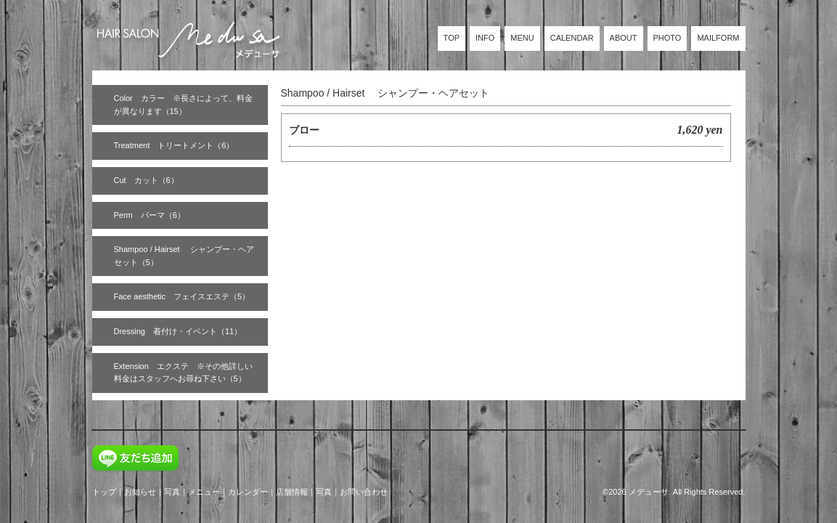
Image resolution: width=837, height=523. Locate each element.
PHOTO (667, 37)
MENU (522, 37)
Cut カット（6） (146, 180)
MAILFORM (718, 37)
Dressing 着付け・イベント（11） (178, 331)
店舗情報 (292, 491)
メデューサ (649, 491)
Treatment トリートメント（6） (174, 145)
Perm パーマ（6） (149, 215)
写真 (172, 491)
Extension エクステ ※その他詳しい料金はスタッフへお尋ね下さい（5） (183, 373)
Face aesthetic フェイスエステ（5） (182, 296)
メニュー (204, 491)
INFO (484, 37)
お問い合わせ (364, 491)
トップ (104, 491)
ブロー (304, 130)
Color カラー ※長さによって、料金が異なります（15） (183, 104)
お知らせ (140, 491)
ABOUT (623, 37)
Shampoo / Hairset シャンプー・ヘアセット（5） (184, 256)
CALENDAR (572, 37)
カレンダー (248, 491)
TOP (452, 37)
